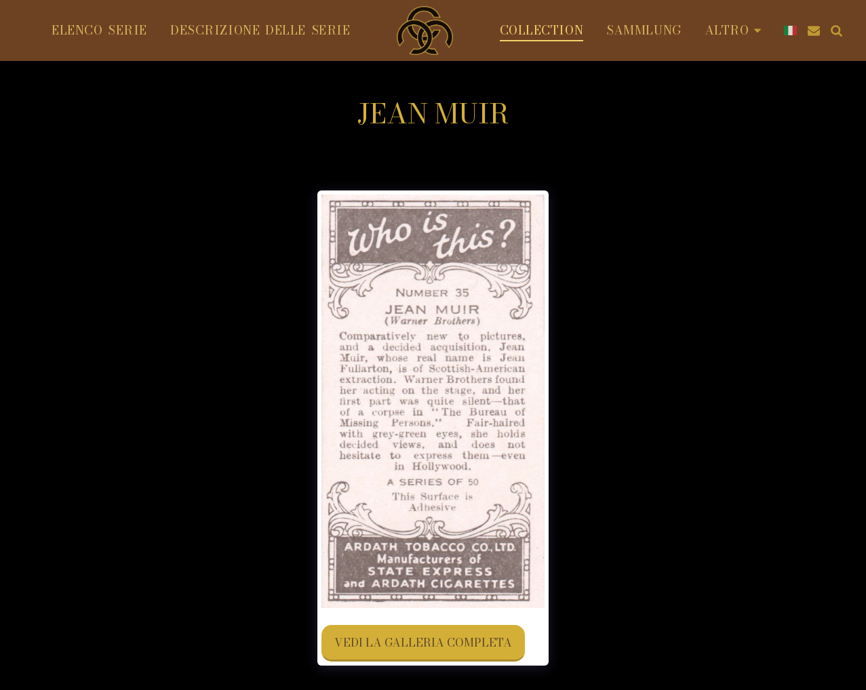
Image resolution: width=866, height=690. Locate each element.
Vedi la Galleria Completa (423, 642)
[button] (814, 30)
